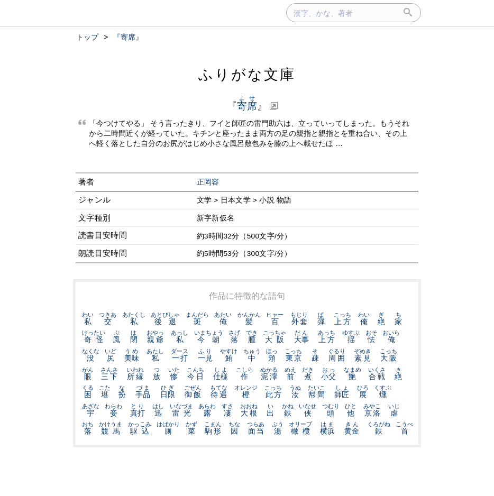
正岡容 (208, 182)
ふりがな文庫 (247, 74)
